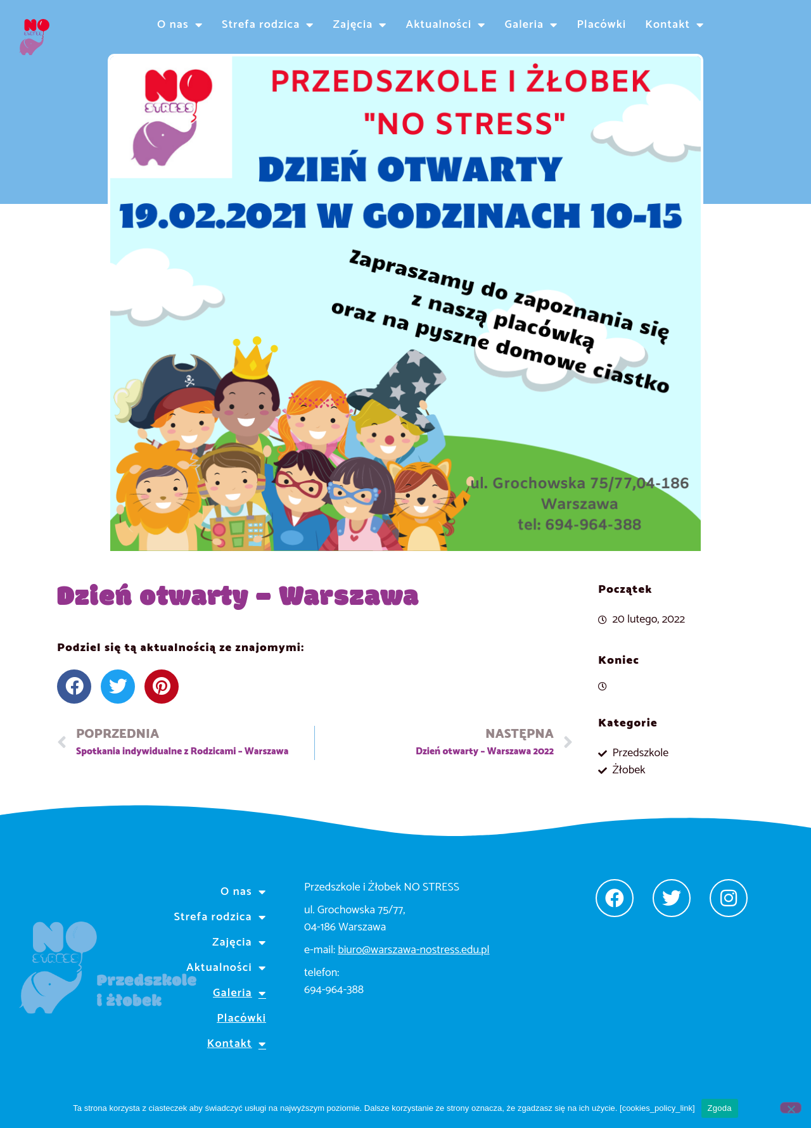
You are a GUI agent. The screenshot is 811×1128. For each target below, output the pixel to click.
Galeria (531, 25)
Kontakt (674, 25)
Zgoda (720, 1108)
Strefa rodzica (268, 25)
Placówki (601, 24)
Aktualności (446, 25)
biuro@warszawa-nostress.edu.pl (413, 950)
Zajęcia (360, 25)
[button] (74, 686)
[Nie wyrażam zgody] (790, 1107)
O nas (180, 25)
